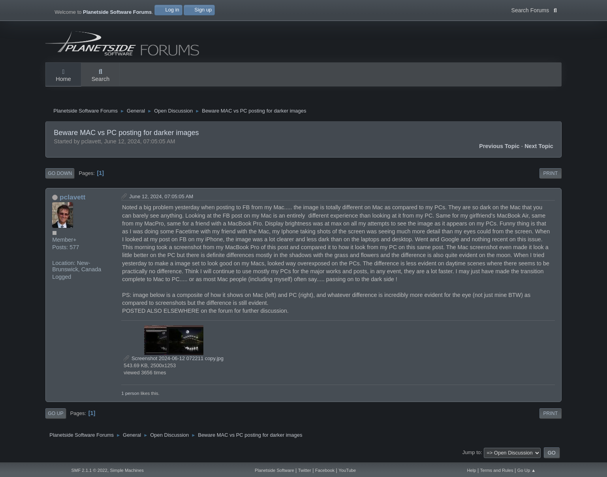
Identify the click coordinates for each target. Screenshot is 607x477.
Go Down (60, 175)
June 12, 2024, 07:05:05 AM (161, 198)
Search (101, 75)
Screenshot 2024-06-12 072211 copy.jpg (174, 360)
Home (63, 75)
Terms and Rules (496, 470)
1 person (130, 395)
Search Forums (534, 9)
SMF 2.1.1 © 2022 (89, 470)
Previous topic (499, 148)
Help (471, 470)
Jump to (471, 454)
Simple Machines (127, 470)
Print (550, 175)
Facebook (325, 470)
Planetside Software (274, 470)
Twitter (304, 470)
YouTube (347, 470)
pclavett (72, 199)
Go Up (55, 415)
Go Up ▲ (526, 470)
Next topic (538, 148)
